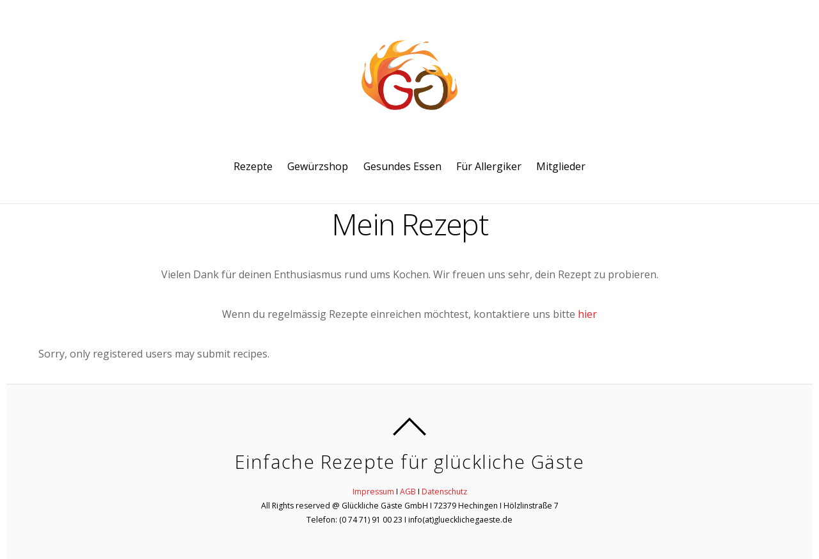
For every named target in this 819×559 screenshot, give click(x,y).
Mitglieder (560, 166)
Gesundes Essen (402, 166)
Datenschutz (444, 491)
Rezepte (253, 166)
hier (587, 314)
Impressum (373, 491)
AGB (408, 491)
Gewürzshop (317, 166)
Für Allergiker (488, 166)
